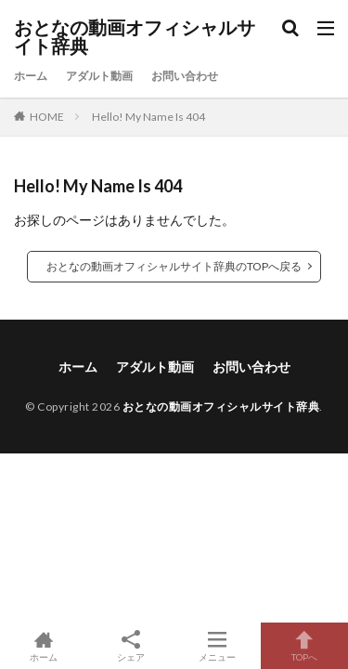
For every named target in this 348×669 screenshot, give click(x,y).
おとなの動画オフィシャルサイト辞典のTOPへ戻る (174, 266)
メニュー (218, 646)
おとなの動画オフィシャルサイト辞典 (134, 37)
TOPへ (304, 646)
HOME (47, 117)
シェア (130, 646)
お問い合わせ (184, 76)
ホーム (30, 76)
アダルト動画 (99, 76)
